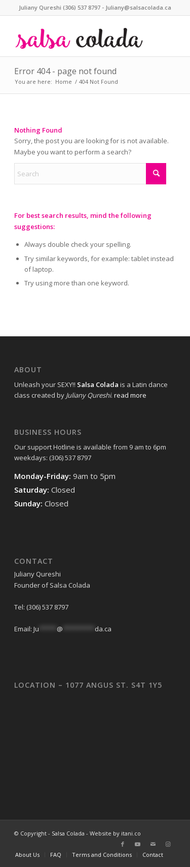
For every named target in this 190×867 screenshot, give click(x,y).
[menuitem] (27, 854)
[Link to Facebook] (122, 844)
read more (130, 395)
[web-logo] (78, 36)
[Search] (90, 173)
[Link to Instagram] (168, 844)
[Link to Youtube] (137, 844)
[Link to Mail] (153, 844)
